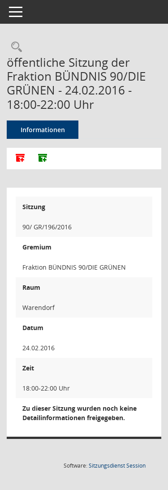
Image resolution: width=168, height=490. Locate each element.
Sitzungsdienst (117, 465)
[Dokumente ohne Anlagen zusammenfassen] (42, 158)
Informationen (43, 129)
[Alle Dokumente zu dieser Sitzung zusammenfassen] (20, 158)
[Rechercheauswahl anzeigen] (14, 47)
